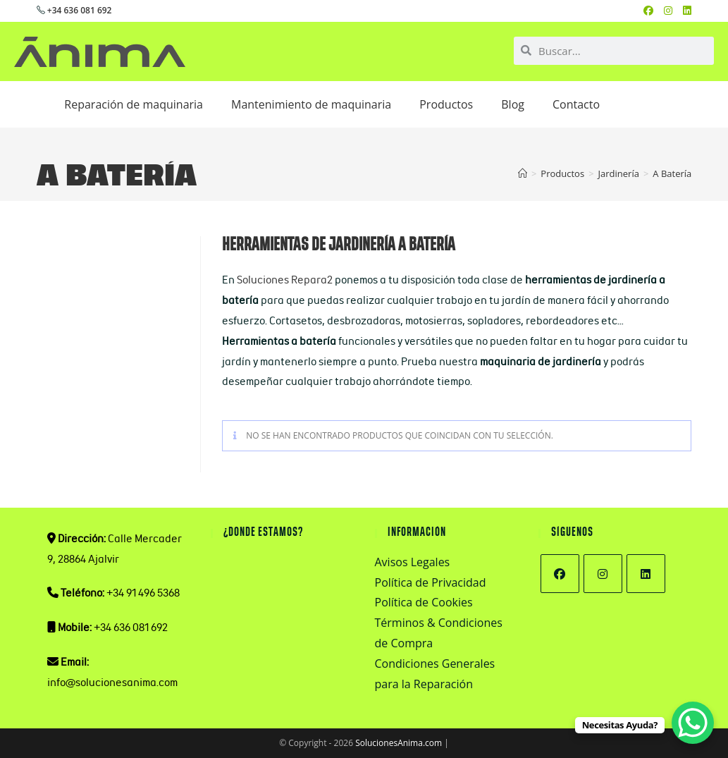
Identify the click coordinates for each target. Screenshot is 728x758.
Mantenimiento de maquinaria (311, 104)
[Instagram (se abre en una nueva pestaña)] (673, 11)
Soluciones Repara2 (285, 279)
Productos (446, 104)
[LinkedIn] (646, 573)
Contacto (576, 104)
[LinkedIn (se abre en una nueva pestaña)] (687, 11)
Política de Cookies (424, 602)
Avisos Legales (412, 562)
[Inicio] (522, 173)
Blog (512, 104)
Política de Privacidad (430, 582)
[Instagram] (603, 573)
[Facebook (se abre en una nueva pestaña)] (653, 11)
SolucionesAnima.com (398, 743)
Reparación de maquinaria (133, 104)
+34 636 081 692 (74, 10)
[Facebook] (560, 573)
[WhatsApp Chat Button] (693, 723)
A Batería (672, 173)
